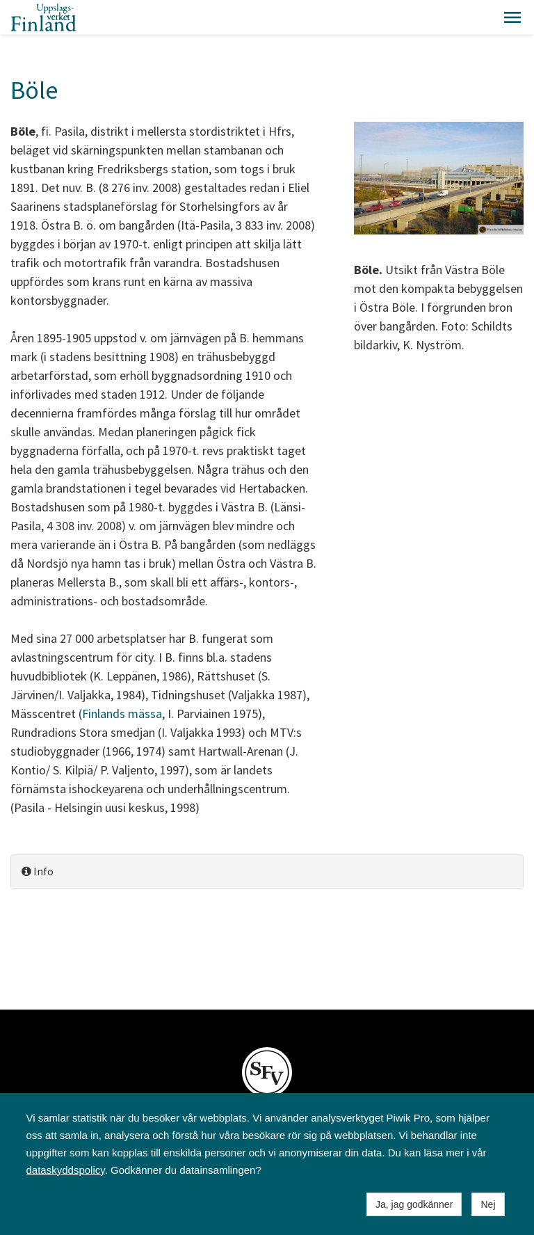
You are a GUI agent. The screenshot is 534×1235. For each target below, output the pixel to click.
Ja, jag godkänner (414, 1204)
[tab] (267, 871)
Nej (487, 1204)
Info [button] (38, 871)
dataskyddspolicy (65, 1170)
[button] (512, 17)
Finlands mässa (122, 714)
